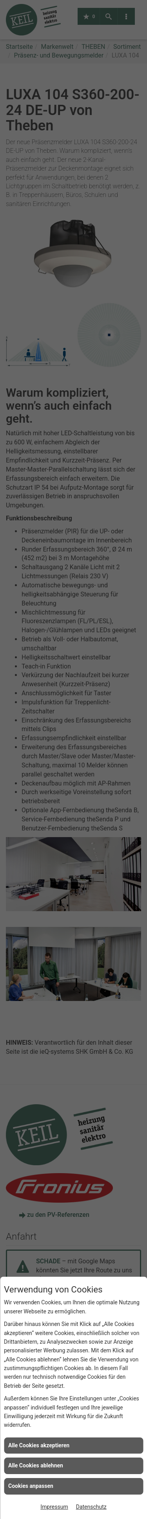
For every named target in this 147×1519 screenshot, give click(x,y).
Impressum (54, 1507)
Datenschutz (91, 1507)
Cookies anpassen (30, 1486)
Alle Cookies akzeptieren (38, 1445)
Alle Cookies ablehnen (35, 1465)
